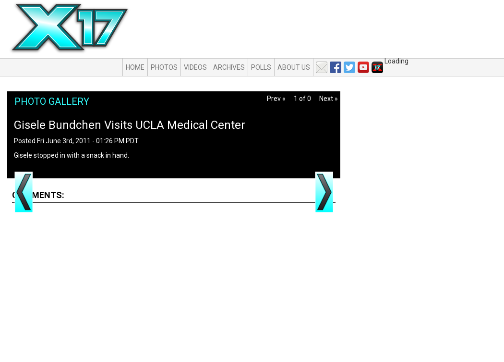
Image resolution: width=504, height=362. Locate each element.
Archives (229, 67)
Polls (261, 67)
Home (135, 67)
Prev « (276, 98)
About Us (293, 67)
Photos (164, 67)
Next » (328, 98)
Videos (195, 67)
